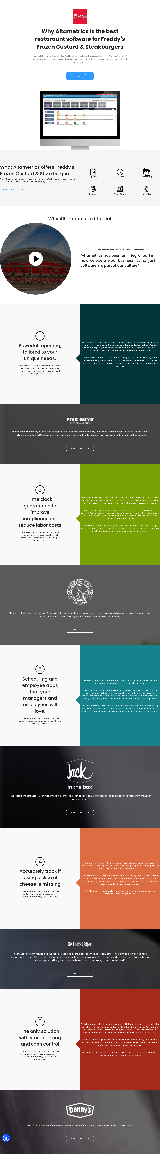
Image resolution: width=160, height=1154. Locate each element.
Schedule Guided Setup (80, 76)
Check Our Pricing (13, 189)
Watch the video (80, 448)
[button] (6, 1138)
